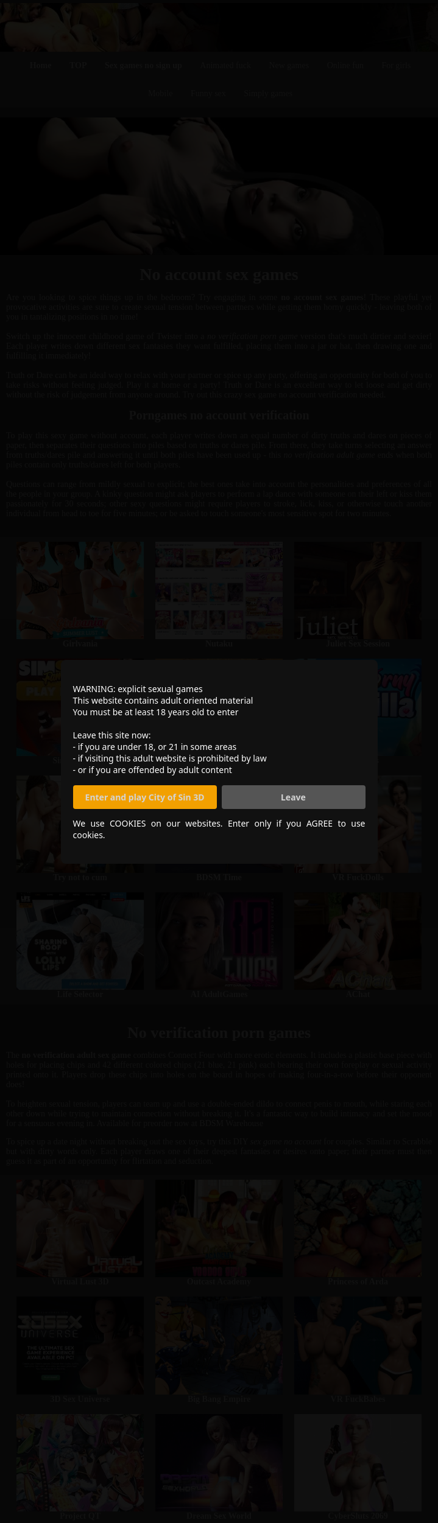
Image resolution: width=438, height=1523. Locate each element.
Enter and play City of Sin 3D (145, 797)
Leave (293, 797)
